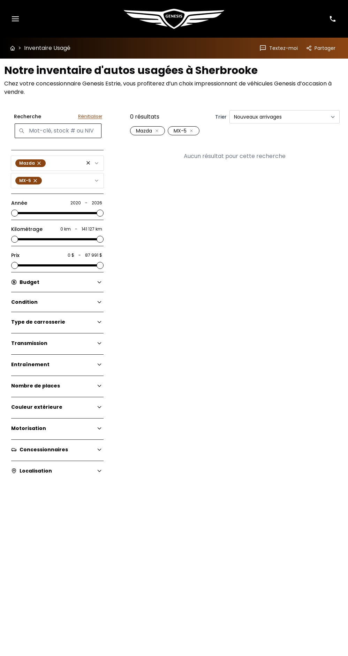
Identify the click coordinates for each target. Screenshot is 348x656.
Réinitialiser (90, 116)
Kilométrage (27, 229)
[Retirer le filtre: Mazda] (157, 131)
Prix (15, 255)
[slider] (14, 213)
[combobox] (57, 163)
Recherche (27, 116)
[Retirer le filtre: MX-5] (191, 131)
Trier (221, 116)
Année (19, 202)
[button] (88, 163)
